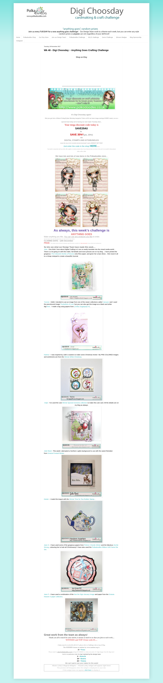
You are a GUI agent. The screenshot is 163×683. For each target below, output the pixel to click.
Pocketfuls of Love (67, 304)
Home (18, 37)
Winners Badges (121, 37)
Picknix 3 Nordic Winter (92, 545)
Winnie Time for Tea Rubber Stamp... (82, 499)
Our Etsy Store (44, 37)
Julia (45, 249)
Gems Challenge (107, 37)
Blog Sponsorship (135, 37)
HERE (93, 146)
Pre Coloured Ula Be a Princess (63, 254)
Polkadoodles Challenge (77, 37)
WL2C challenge (93, 37)
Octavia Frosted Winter (56, 453)
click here (88, 670)
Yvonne (46, 302)
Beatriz (83, 658)
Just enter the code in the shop (76, 146)
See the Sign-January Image (84, 594)
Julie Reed (48, 451)
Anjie (46, 403)
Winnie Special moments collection (75, 403)
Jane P (46, 594)
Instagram (19, 41)
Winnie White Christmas (73, 357)
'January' (106, 302)
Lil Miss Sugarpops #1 (82, 306)
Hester (46, 499)
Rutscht (83, 656)
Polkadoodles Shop (29, 37)
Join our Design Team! (59, 37)
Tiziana (83, 661)
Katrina (46, 355)
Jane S (46, 545)
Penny (83, 649)
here (48, 306)
